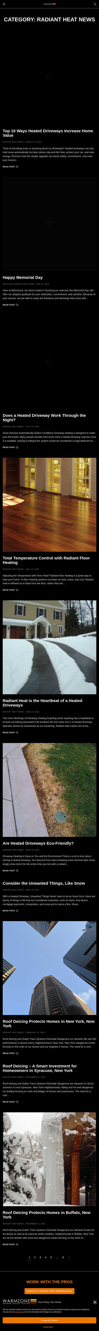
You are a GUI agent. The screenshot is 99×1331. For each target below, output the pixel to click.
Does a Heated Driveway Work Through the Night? (44, 417)
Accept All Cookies (49, 1320)
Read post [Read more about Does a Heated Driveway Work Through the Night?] (10, 447)
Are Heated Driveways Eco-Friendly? (38, 843)
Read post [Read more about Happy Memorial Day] (10, 305)
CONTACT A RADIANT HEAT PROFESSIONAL (49, 1291)
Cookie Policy (48, 1327)
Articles (7, 284)
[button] (95, 1302)
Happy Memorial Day (23, 277)
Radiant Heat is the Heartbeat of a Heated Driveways (42, 702)
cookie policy (19, 1312)
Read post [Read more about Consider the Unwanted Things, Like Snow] (10, 911)
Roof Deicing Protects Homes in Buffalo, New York (46, 1214)
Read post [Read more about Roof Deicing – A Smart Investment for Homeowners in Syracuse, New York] (10, 1102)
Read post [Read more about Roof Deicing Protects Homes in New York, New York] (10, 1053)
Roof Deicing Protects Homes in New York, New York (49, 1023)
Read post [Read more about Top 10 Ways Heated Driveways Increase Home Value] (10, 167)
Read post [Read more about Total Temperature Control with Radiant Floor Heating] (10, 590)
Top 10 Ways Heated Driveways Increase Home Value (48, 133)
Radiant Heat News (13, 142)
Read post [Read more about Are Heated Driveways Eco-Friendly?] (10, 871)
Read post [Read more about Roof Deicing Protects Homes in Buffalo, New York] (10, 1244)
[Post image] (49, 78)
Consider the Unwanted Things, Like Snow (44, 883)
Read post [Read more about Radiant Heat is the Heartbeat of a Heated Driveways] (10, 732)
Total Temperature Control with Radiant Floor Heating (46, 560)
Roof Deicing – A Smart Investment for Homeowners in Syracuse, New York (40, 1068)
